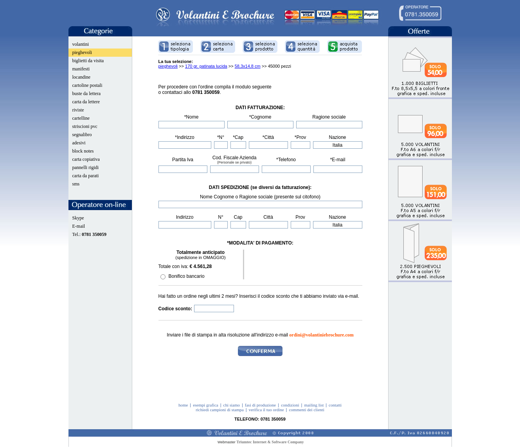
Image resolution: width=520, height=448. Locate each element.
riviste (78, 110)
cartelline (81, 118)
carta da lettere (86, 101)
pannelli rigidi (85, 167)
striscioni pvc (84, 126)
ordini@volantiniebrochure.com (321, 335)
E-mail (78, 226)
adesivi (79, 143)
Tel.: (89, 234)
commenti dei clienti (306, 409)
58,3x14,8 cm (248, 66)
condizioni (290, 405)
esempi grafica (205, 405)
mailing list (314, 405)
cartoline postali (87, 85)
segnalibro (82, 134)
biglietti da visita (88, 60)
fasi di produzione (260, 405)
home (183, 405)
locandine (81, 77)
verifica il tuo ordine (266, 409)
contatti (335, 405)
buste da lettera (86, 93)
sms (76, 184)
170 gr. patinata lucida (206, 66)
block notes (83, 151)
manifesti (81, 69)
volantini (80, 44)
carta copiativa (86, 159)
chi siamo (231, 405)
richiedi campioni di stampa (220, 409)
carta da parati (85, 175)
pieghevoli (82, 52)
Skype (78, 218)
